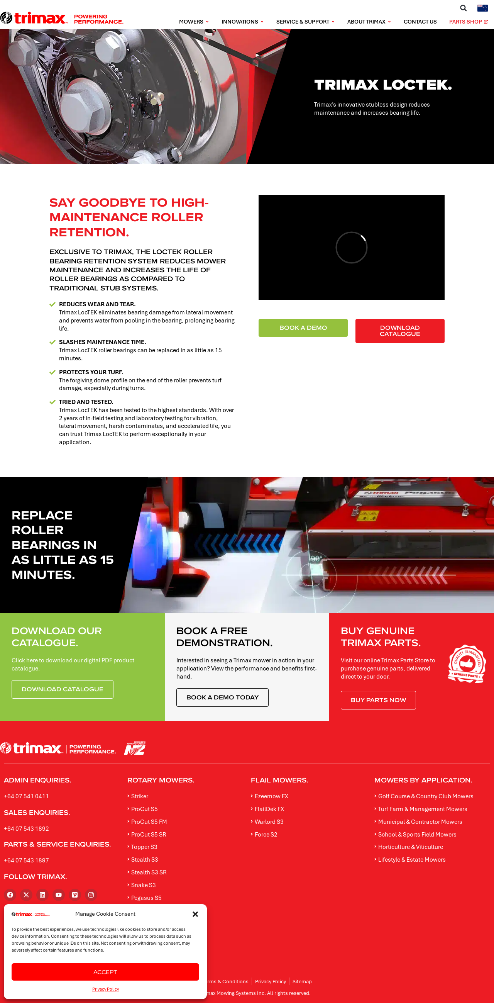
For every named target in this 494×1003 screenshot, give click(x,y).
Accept (105, 972)
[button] (195, 914)
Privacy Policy (105, 989)
